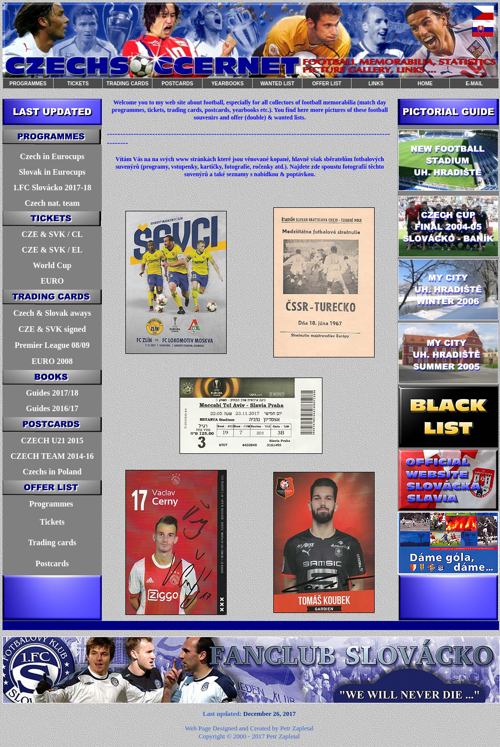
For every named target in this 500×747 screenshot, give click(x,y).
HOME (425, 83)
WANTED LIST (277, 83)
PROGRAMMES (28, 83)
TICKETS (78, 83)
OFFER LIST (326, 83)
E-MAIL (473, 83)
